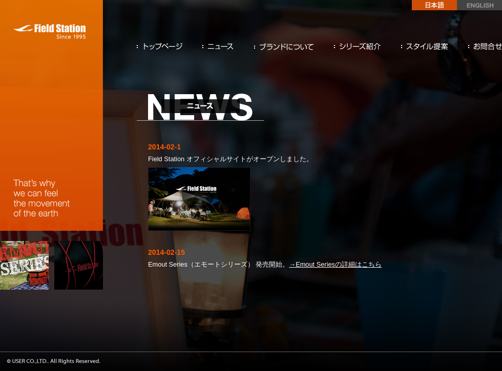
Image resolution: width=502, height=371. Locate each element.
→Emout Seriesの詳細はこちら (335, 264)
